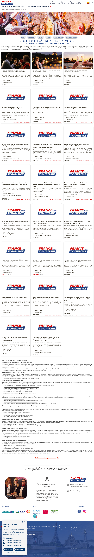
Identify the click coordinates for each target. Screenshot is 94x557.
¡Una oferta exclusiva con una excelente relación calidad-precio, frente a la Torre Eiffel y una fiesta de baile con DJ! (29, 385)
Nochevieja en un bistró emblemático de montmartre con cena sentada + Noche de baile (46, 184)
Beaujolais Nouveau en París (36, 453)
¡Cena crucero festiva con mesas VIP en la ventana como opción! (18, 391)
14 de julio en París (16, 453)
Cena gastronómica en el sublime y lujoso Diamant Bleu (16, 389)
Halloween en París (25, 453)
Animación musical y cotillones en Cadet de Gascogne (16, 413)
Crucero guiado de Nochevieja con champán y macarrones (75, 71)
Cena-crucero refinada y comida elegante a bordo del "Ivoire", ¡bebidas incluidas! (21, 378)
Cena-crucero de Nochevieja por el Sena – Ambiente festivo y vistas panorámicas (15, 183)
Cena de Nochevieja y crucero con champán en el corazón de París (75, 108)
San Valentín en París (6, 453)
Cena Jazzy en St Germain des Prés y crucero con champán (17, 416)
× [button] (24, 522)
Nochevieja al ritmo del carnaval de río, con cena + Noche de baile (47, 222)
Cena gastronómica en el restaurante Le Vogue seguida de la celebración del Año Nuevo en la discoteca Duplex (28, 425)
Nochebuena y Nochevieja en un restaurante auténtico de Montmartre (14, 108)
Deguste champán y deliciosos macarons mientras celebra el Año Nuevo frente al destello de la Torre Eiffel (27, 370)
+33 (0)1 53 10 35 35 (78, 488)
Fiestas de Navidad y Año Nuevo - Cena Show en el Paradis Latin (77, 222)
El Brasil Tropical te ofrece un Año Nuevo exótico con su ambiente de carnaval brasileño (23, 400)
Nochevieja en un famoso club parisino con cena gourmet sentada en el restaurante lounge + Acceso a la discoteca (47, 145)
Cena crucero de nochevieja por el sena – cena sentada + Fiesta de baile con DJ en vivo (77, 298)
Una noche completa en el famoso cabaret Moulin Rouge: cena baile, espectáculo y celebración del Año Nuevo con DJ (30, 403)
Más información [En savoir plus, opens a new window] (16, 534)
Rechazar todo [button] (19, 549)
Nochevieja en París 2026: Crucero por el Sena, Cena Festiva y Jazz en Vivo (46, 108)
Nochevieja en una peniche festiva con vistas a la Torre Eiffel (76, 145)
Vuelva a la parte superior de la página (47, 458)
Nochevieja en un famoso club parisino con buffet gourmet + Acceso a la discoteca (15, 145)
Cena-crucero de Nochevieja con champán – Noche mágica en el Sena (78, 261)
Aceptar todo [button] (8, 549)
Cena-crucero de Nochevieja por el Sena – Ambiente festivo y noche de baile (46, 298)
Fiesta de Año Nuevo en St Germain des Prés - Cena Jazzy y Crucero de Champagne (77, 184)
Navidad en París (46, 453)
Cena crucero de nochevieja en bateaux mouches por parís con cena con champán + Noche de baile (15, 338)
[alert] (14, 537)
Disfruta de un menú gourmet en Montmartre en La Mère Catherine (18, 415)
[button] (14, 553)
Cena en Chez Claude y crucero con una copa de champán (16, 412)
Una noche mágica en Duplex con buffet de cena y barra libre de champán (20, 424)
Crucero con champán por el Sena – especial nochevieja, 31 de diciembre (14, 71)
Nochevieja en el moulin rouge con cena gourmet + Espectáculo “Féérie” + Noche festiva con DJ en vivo (46, 338)
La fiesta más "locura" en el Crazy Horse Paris (14, 399)
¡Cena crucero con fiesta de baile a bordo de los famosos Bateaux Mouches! (20, 388)
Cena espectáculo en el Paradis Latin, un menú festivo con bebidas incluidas (20, 402)
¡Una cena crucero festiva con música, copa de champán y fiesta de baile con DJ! (21, 387)
